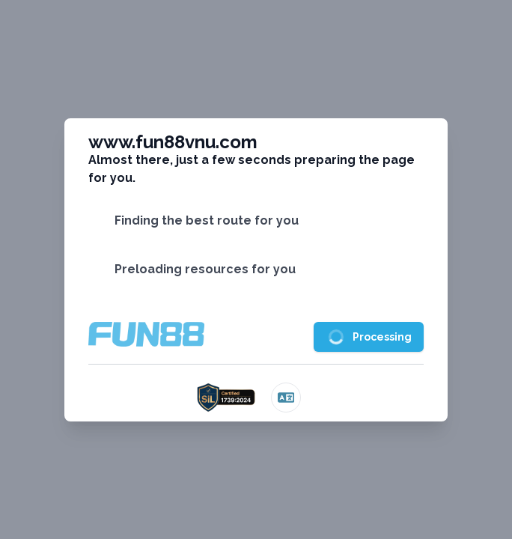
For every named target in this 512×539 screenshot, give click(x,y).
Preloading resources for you (205, 269)
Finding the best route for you (207, 220)
